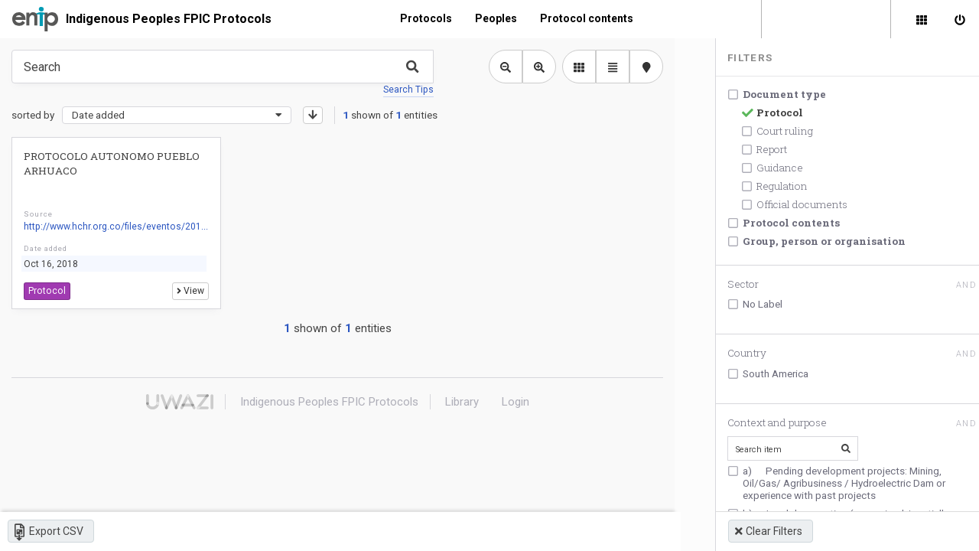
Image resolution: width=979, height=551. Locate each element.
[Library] (922, 19)
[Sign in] (960, 19)
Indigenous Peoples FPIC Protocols (169, 18)
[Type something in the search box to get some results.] (221, 66)
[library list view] (577, 66)
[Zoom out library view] (504, 66)
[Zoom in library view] (538, 66)
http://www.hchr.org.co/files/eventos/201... (115, 227)
